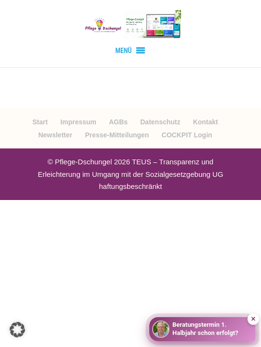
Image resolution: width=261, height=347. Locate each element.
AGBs (118, 122)
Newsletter (55, 135)
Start (40, 122)
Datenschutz (160, 122)
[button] (123, 50)
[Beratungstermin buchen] (202, 329)
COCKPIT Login (187, 135)
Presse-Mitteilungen (117, 135)
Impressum (78, 122)
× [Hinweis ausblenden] (253, 319)
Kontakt (205, 122)
